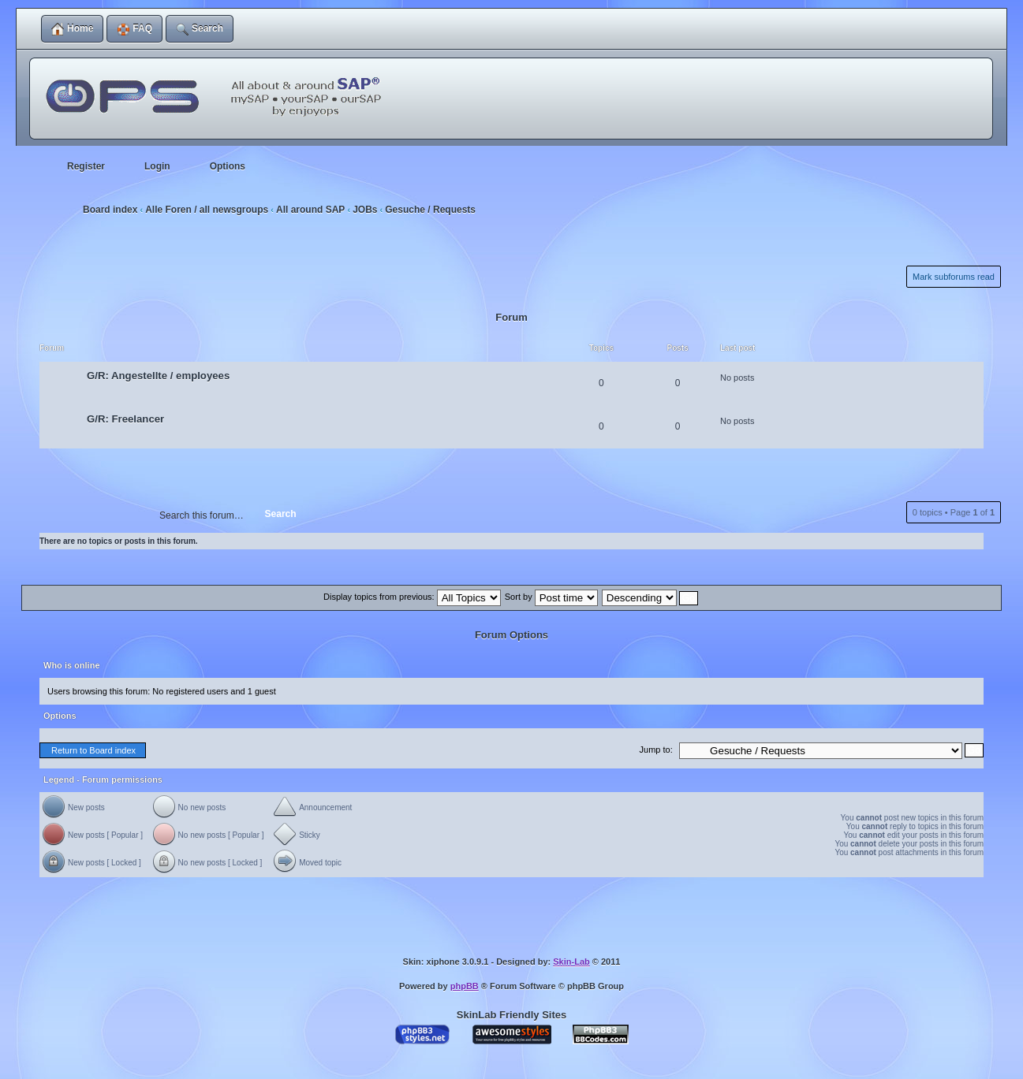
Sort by (551, 596)
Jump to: (656, 749)
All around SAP (310, 209)
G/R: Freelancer (125, 419)
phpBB (464, 986)
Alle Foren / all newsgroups (206, 209)
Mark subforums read (954, 276)
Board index (110, 209)
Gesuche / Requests (430, 209)
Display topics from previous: (412, 596)
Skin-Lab (571, 961)
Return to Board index (93, 750)
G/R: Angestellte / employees (158, 375)
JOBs (365, 209)
